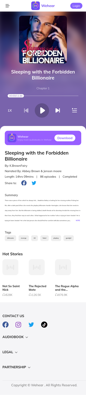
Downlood (65, 138)
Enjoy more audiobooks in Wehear (35, 140)
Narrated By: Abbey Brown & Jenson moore (33, 171)
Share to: (11, 183)
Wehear (48, 5)
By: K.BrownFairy (16, 165)
